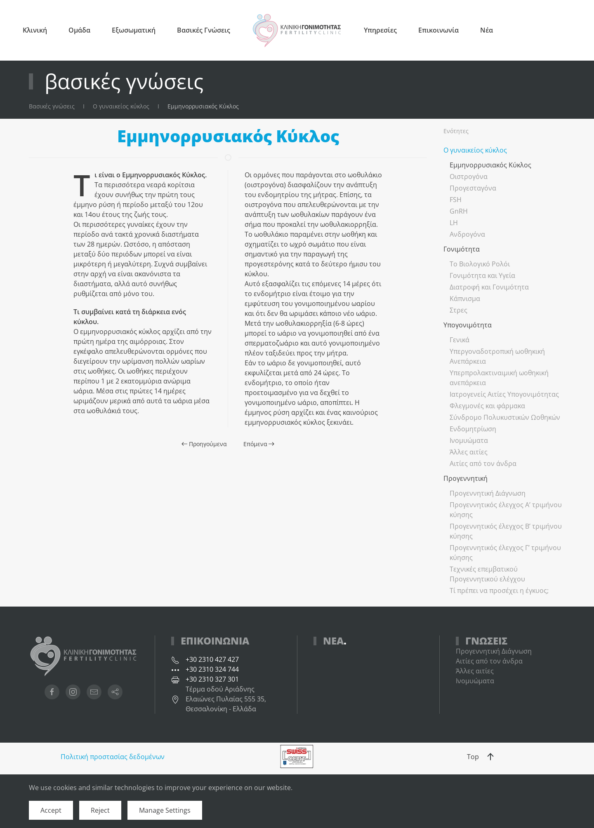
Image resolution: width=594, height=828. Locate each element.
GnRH (459, 211)
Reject (100, 810)
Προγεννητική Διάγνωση (488, 493)
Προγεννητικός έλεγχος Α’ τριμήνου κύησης (506, 509)
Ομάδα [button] (79, 30)
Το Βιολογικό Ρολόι (480, 263)
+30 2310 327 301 (212, 679)
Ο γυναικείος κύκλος (475, 150)
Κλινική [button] (35, 30)
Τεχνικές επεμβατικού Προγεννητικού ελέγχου (487, 574)
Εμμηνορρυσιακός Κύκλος (490, 164)
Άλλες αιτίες (469, 451)
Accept (50, 810)
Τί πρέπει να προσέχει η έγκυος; (499, 590)
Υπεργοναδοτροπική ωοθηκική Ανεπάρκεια (497, 356)
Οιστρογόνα (469, 176)
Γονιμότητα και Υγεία (482, 275)
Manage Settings (165, 810)
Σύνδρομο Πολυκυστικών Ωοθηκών (505, 417)
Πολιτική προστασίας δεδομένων (113, 756)
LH (454, 222)
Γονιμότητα (461, 249)
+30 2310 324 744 (212, 669)
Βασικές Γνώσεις (203, 30)
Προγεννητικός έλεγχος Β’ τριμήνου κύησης (506, 531)
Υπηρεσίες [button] (380, 30)
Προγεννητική (465, 478)
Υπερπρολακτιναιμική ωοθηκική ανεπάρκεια (499, 377)
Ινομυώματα (469, 440)
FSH (456, 199)
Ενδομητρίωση (473, 428)
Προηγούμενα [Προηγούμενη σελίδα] (204, 444)
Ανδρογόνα (467, 234)
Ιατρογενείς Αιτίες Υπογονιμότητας (504, 394)
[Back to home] (297, 30)
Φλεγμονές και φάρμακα (487, 405)
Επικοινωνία (438, 30)
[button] (490, 756)
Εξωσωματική (134, 30)
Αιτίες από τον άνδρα (483, 463)
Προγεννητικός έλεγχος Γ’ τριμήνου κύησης (505, 552)
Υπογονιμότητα (467, 324)
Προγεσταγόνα (473, 188)
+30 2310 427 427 (212, 659)
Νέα (486, 30)
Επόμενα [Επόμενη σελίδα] (259, 444)
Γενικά (459, 339)
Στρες (458, 310)
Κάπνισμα (465, 298)
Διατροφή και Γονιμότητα (489, 287)
